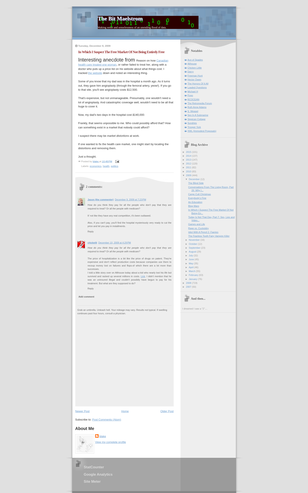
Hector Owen (194, 79)
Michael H (193, 91)
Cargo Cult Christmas (199, 194)
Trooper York (194, 127)
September (195, 247)
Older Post (166, 411)
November (194, 240)
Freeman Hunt (195, 75)
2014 (189, 156)
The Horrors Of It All (198, 83)
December (194, 179)
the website (95, 73)
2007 (189, 287)
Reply (91, 231)
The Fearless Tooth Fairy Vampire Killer (209, 236)
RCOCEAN (193, 99)
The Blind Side (196, 183)
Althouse (192, 63)
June (192, 259)
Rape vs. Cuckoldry (198, 228)
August (193, 251)
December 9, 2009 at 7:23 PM (130, 199)
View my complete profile (110, 442)
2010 (189, 171)
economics (96, 166)
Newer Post (82, 411)
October (193, 244)
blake (102, 436)
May (191, 263)
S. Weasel (193, 111)
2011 (189, 167)
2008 (189, 283)
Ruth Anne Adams (197, 107)
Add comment (86, 296)
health (106, 166)
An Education (195, 202)
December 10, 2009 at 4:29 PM (114, 242)
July (191, 255)
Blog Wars (193, 206)
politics (114, 166)
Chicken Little (195, 67)
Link (143, 276)
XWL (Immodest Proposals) (202, 131)
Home (125, 411)
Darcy (191, 71)
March (192, 271)
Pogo (190, 95)
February (194, 275)
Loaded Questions (197, 87)
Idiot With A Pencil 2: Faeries (203, 232)
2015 (189, 152)
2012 (189, 163)
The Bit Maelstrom (120, 18)
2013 (189, 159)
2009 (189, 175)
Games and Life (196, 224)
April (191, 267)
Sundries (192, 123)
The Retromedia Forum (200, 103)
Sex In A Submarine (198, 115)
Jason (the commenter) (101, 199)
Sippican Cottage (197, 119)
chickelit (92, 242)
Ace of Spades (195, 60)
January (193, 279)
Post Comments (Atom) (106, 419)
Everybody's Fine (197, 198)
